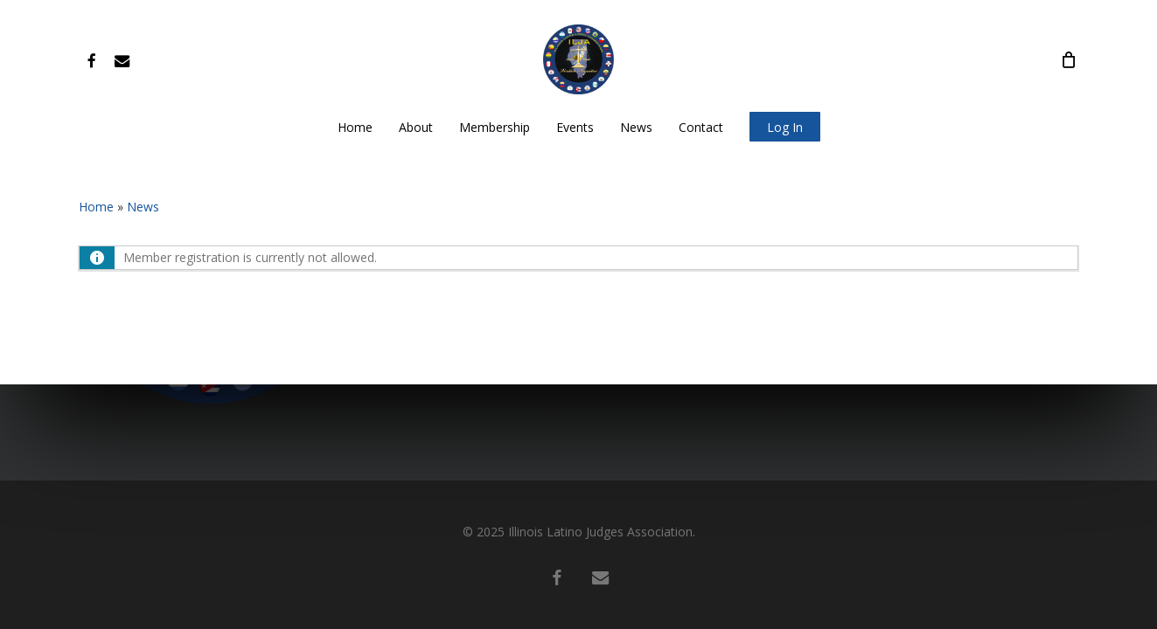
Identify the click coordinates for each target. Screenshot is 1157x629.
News (143, 206)
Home (96, 206)
